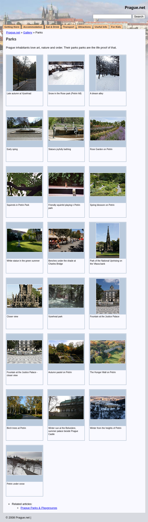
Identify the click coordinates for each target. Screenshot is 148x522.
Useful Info (101, 27)
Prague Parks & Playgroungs (39, 508)
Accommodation (32, 27)
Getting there (11, 27)
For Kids (116, 27)
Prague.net (135, 7)
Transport (68, 27)
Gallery (27, 32)
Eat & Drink (52, 27)
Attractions (84, 27)
